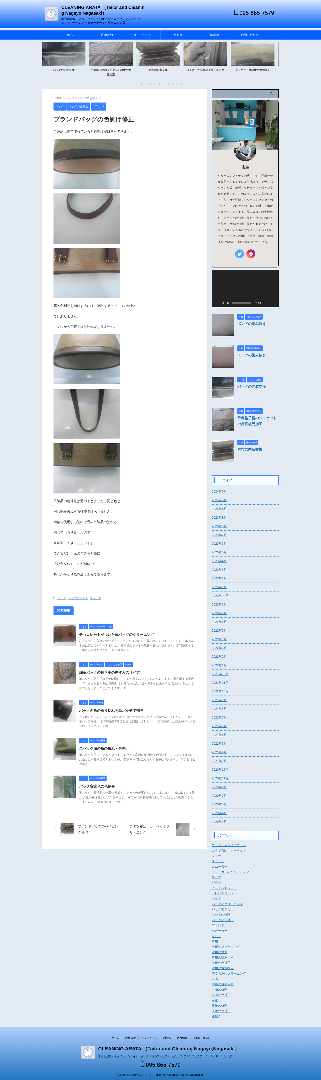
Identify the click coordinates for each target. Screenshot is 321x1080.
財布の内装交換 (160, 70)
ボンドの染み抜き (251, 324)
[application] (245, 288)
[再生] (217, 303)
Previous (48, 62)
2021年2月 (219, 752)
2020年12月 (220, 769)
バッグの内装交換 (66, 70)
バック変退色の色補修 (97, 786)
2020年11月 (220, 778)
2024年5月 (219, 500)
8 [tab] (173, 84)
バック (61, 598)
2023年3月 (219, 569)
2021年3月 (219, 743)
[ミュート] (265, 303)
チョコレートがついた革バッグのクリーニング (116, 635)
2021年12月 (220, 674)
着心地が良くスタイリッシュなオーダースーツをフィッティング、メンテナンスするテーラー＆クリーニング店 (165, 1055)
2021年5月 (219, 726)
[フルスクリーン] (273, 303)
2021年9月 (219, 700)
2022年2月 (219, 656)
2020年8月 (219, 787)
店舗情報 (214, 35)
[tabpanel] (66, 60)
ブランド (95, 598)
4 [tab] (155, 84)
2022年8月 (219, 604)
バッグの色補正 (78, 598)
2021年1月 (219, 761)
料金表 (178, 35)
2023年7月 (219, 535)
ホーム (71, 35)
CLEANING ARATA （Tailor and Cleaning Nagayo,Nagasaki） (168, 1047)
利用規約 (107, 35)
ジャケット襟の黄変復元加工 (255, 70)
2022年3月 (219, 648)
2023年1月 (219, 587)
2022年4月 (219, 639)
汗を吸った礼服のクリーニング (207, 70)
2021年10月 (220, 691)
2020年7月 (219, 795)
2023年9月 (219, 517)
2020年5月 (219, 804)
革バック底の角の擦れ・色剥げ (104, 748)
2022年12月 (220, 595)
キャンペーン (142, 35)
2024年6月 (219, 491)
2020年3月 (219, 821)
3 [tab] (150, 84)
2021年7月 (219, 717)
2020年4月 (219, 813)
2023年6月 (219, 543)
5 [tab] (159, 84)
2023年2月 (219, 578)
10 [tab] (181, 84)
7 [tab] (168, 84)
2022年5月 (219, 630)
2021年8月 (219, 708)
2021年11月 (220, 682)
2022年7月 (219, 613)
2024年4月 (219, 509)
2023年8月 (219, 526)
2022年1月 (219, 665)
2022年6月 (219, 622)
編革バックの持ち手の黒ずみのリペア (109, 672)
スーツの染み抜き (251, 355)
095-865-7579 (254, 13)
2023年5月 (219, 552)
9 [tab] (177, 84)
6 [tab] (164, 84)
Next (273, 62)
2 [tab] (146, 84)
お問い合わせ (249, 35)
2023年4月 (219, 561)
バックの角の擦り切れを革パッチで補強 (111, 710)
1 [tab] (141, 84)
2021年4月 (219, 735)
